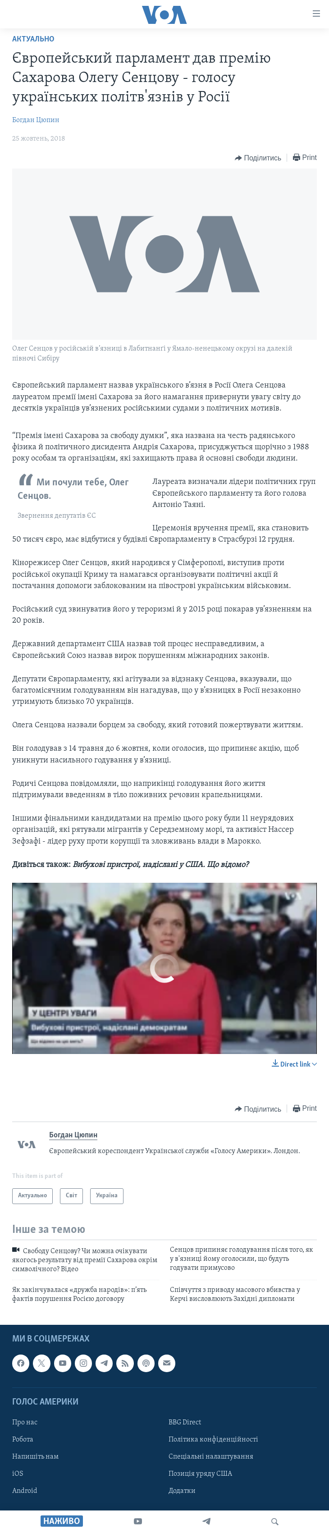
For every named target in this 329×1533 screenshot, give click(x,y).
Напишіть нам (35, 1456)
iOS (17, 1474)
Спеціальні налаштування (211, 1456)
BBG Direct (185, 1422)
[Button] (258, 158)
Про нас (24, 1422)
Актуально (33, 39)
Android (24, 1491)
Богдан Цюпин (35, 120)
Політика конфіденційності (213, 1439)
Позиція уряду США (200, 1474)
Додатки (182, 1491)
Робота (22, 1439)
